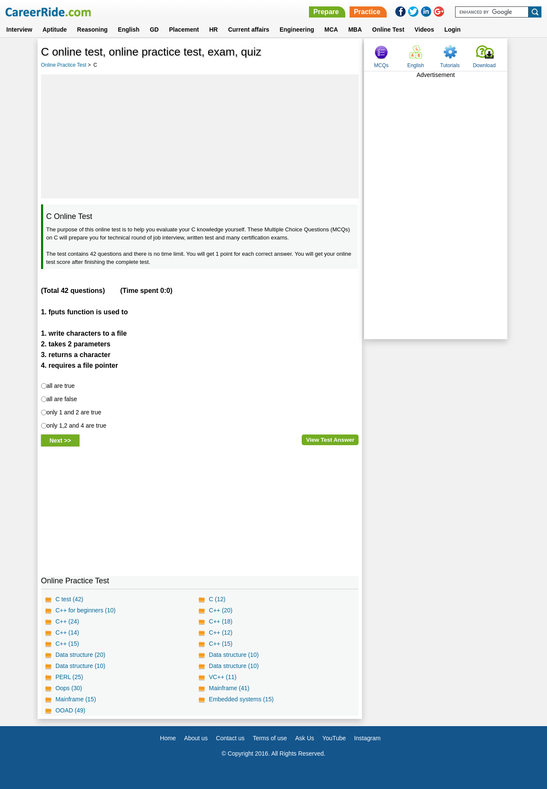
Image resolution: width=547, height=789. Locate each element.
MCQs (381, 65)
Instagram (367, 738)
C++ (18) (220, 621)
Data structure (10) (234, 654)
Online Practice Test (64, 65)
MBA (355, 29)
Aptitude (55, 29)
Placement (184, 29)
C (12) (217, 599)
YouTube (334, 738)
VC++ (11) (223, 677)
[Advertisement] (200, 136)
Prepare (326, 11)
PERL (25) (69, 677)
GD (154, 29)
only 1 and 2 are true (74, 412)
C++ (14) (67, 632)
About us (196, 738)
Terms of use (270, 738)
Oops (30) (69, 688)
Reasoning (92, 29)
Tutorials (450, 65)
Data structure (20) (81, 654)
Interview (19, 29)
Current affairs (248, 29)
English (129, 29)
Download (484, 65)
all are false (62, 399)
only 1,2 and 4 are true (76, 425)
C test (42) (69, 599)
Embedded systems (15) (241, 699)
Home (168, 738)
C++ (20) (220, 610)
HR (213, 29)
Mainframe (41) (229, 688)
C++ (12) (220, 632)
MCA (331, 29)
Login (452, 29)
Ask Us (304, 738)
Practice (367, 11)
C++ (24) (67, 621)
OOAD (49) (70, 710)
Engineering (296, 29)
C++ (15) (67, 643)
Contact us (230, 738)
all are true (61, 385)
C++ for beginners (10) (86, 610)
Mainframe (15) (76, 699)
